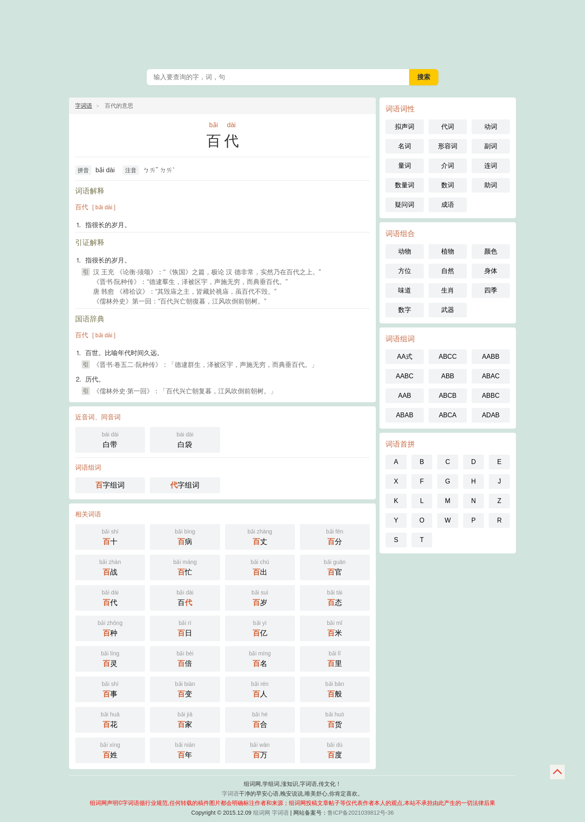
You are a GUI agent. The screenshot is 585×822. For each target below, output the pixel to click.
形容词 (447, 146)
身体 (490, 270)
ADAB (491, 415)
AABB (491, 356)
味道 (404, 290)
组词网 (261, 812)
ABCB (448, 395)
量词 (404, 165)
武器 (447, 309)
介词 (447, 165)
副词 (490, 146)
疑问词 (404, 204)
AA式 (404, 356)
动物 (404, 251)
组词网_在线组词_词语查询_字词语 (292, 32)
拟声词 (404, 126)
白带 (110, 439)
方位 (404, 270)
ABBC (491, 395)
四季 (490, 290)
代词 (447, 126)
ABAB (405, 415)
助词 (490, 185)
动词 (490, 126)
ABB (447, 376)
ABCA (448, 415)
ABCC (448, 356)
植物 (447, 251)
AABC (405, 376)
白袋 (185, 439)
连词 (490, 165)
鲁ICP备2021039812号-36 (360, 812)
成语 (447, 204)
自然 (447, 270)
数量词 (404, 185)
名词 (404, 146)
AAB (404, 395)
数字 (404, 309)
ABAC (491, 376)
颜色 (490, 251)
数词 (447, 185)
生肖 (447, 290)
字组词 (110, 485)
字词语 (83, 105)
